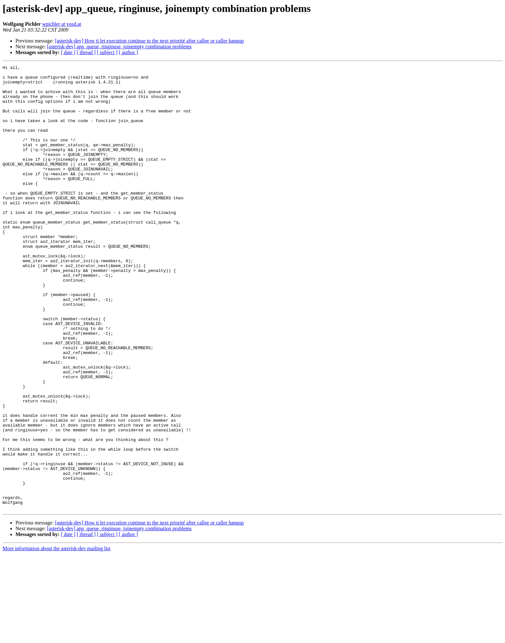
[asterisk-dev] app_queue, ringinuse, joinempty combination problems (119, 46)
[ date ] (68, 52)
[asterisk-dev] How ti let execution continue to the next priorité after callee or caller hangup (149, 40)
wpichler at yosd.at (61, 24)
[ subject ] (107, 52)
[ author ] (128, 52)
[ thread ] (86, 52)
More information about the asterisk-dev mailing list (56, 637)
